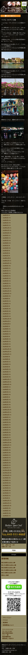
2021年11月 (6, 351)
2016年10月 (6, 505)
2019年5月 (5, 427)
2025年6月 (5, 243)
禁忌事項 (5, 622)
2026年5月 (5, 215)
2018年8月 (5, 450)
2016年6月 (5, 515)
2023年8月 (5, 298)
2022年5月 (5, 336)
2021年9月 (5, 356)
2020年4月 (5, 399)
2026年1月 (5, 225)
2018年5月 (5, 457)
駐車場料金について (8, 625)
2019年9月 (5, 417)
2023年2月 (5, 313)
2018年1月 (5, 467)
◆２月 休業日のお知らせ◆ (8, 570)
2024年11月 (6, 260)
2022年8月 (5, 328)
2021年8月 (5, 359)
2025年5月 (5, 245)
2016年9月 (5, 508)
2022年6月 (5, 334)
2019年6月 (5, 424)
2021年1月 (5, 376)
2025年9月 (5, 235)
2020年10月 (6, 384)
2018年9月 (5, 447)
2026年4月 (5, 217)
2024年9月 (5, 265)
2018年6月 (5, 455)
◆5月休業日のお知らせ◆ (8, 562)
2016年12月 (6, 500)
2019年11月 (6, 412)
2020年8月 (5, 389)
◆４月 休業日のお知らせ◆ (8, 565)
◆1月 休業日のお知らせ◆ (8, 572)
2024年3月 (5, 280)
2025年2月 (5, 253)
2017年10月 (6, 475)
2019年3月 (5, 432)
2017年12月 (6, 470)
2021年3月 (5, 371)
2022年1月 (5, 346)
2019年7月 (5, 422)
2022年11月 (6, 321)
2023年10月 (6, 293)
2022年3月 (5, 341)
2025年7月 (5, 240)
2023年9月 (5, 296)
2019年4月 (5, 429)
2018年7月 (5, 452)
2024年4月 (5, 278)
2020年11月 (6, 381)
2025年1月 (5, 255)
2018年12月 (6, 440)
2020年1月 (5, 407)
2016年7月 (5, 513)
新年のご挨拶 (5, 575)
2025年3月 (5, 250)
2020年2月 (5, 404)
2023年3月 (5, 311)
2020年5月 (5, 397)
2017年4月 (5, 490)
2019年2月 (5, 435)
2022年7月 (5, 331)
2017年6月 (5, 485)
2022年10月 (6, 323)
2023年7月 (5, 301)
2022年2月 (5, 344)
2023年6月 (5, 303)
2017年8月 (5, 480)
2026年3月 (5, 220)
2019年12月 (6, 409)
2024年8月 (5, 268)
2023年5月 (5, 306)
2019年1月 (5, 437)
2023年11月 (6, 291)
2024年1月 (5, 286)
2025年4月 (5, 248)
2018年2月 (5, 465)
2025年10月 (6, 233)
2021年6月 (5, 364)
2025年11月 (6, 230)
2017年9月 (5, 477)
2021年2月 (5, 374)
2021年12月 (6, 349)
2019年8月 (5, 419)
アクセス (5, 620)
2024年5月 (5, 275)
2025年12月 (6, 227)
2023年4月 (5, 308)
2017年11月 (6, 472)
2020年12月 (6, 379)
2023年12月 (6, 288)
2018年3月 (5, 462)
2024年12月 (6, 258)
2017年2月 (5, 495)
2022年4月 (5, 339)
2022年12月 (6, 318)
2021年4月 (5, 369)
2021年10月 (6, 354)
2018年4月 (5, 460)
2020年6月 (5, 394)
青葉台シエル (6, 206)
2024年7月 (5, 270)
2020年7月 (5, 392)
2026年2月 (5, 222)
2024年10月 (6, 263)
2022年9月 (5, 326)
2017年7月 (5, 483)
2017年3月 (5, 493)
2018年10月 (6, 445)
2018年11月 (6, 442)
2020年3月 (5, 402)
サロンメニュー (7, 617)
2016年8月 (5, 510)
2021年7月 (5, 361)
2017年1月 (5, 498)
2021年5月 (5, 366)
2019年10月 (6, 414)
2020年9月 (5, 387)
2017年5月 (5, 488)
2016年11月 (6, 503)
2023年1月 (5, 316)
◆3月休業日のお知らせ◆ (8, 567)
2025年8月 (5, 238)
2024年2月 (5, 283)
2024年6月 (5, 273)
